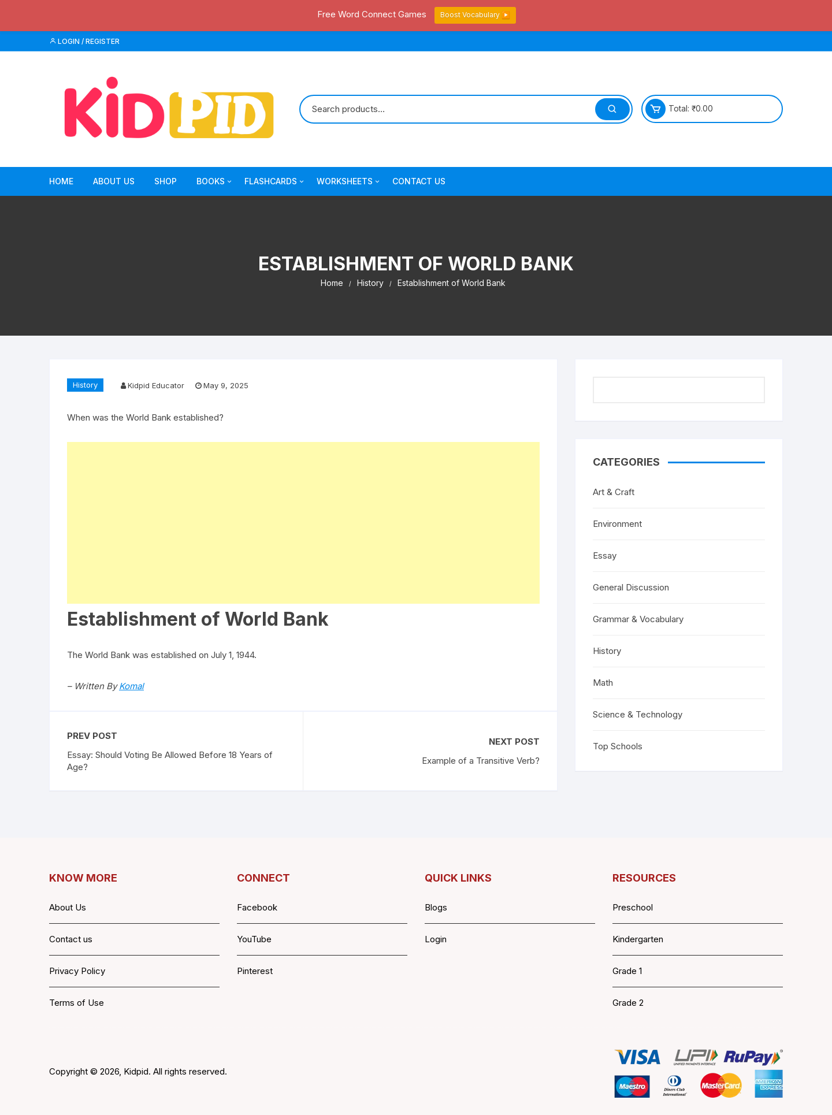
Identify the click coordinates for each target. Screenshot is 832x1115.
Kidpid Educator (156, 385)
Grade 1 (627, 970)
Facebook (257, 907)
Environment (617, 523)
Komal (131, 686)
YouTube (254, 939)
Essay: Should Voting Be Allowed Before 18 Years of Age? (170, 760)
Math (603, 682)
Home (61, 181)
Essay (604, 555)
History (85, 384)
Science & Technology (637, 714)
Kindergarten (637, 939)
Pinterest (255, 970)
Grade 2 (628, 1002)
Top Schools (617, 746)
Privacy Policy (77, 970)
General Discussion (631, 587)
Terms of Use (76, 1002)
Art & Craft (613, 491)
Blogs (436, 907)
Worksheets (349, 181)
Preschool (632, 907)
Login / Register (84, 41)
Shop (165, 181)
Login (436, 939)
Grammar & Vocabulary (638, 619)
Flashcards (275, 181)
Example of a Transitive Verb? (481, 760)
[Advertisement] (303, 523)
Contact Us (418, 181)
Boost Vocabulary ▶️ (475, 14)
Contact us (70, 939)
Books (214, 181)
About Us (114, 181)
